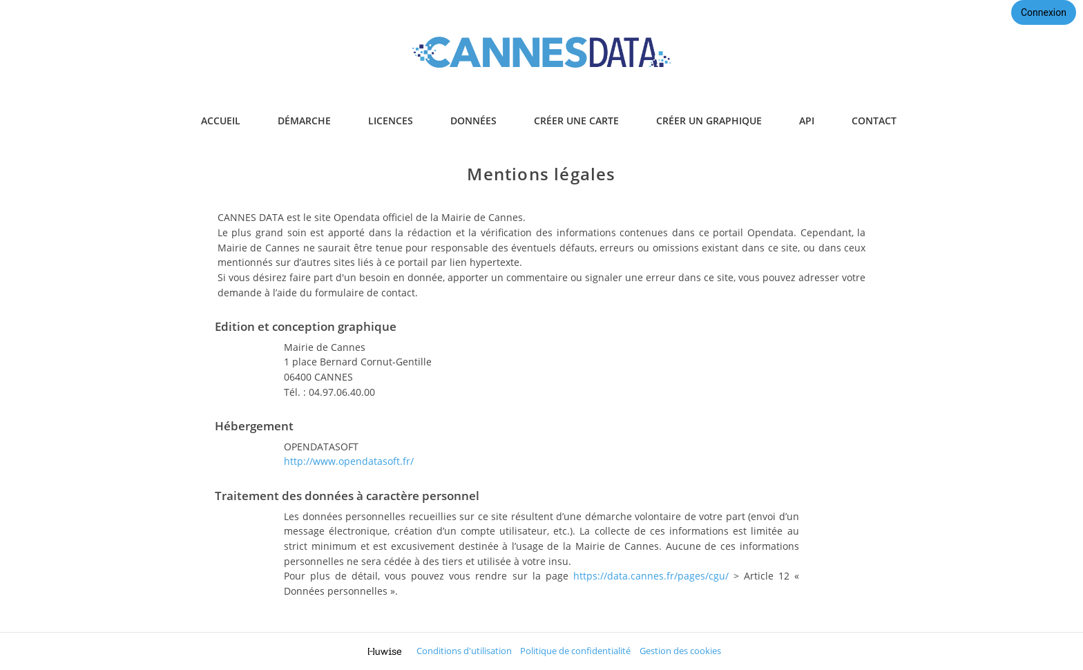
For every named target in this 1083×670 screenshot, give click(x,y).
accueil (220, 120)
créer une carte (576, 120)
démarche (304, 120)
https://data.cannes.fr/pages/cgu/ (651, 575)
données (473, 120)
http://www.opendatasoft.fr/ (349, 461)
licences (390, 120)
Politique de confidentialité (575, 651)
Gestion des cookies (680, 651)
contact (874, 120)
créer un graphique (709, 120)
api (806, 120)
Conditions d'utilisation (464, 651)
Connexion (1043, 12)
